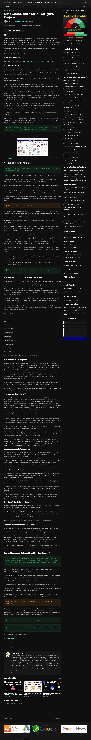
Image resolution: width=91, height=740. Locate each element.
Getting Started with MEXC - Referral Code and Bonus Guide (75, 188)
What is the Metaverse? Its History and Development (73, 69)
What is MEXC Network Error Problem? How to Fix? (75, 215)
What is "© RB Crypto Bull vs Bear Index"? (73, 94)
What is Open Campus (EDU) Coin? (72, 132)
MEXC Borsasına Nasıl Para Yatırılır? (72, 195)
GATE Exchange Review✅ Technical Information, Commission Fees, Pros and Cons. (74, 175)
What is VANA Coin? (68, 163)
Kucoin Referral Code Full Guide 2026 (72, 254)
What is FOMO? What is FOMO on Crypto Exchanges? (73, 110)
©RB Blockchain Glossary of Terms (32, 693)
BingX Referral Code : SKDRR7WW (72, 288)
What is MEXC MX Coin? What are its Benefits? (75, 212)
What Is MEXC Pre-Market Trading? (72, 219)
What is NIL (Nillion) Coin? (69, 129)
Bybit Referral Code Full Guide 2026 (72, 265)
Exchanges (38, 2)
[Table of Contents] (14, 30)
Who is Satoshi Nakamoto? (70, 73)
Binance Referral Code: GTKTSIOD (71, 310)
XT (62, 6)
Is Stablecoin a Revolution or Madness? (73, 86)
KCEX (38, 6)
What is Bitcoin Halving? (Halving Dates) (73, 60)
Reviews (29, 2)
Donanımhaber (8, 642)
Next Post (57, 718)
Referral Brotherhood (19, 653)
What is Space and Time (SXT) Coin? (72, 152)
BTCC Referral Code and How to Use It (73, 273)
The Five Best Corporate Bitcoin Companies (74, 89)
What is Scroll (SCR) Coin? (69, 149)
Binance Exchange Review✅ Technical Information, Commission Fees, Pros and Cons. (74, 171)
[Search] (85, 2)
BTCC (34, 6)
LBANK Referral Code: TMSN (70, 300)
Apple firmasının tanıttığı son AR (22, 532)
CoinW (67, 6)
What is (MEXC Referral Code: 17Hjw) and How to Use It (75, 201)
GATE (16, 6)
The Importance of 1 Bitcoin (70, 57)
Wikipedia (13, 638)
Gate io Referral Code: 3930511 (71, 235)
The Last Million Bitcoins (69, 91)
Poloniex (72, 6)
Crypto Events (59, 2)
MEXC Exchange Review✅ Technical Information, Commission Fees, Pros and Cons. (74, 179)
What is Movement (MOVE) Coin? (71, 127)
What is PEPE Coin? (68, 138)
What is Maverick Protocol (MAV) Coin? (73, 119)
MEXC (12, 6)
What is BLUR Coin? (68, 102)
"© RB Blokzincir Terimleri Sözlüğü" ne (36, 61)
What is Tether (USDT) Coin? (70, 157)
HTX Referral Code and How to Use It (72, 244)
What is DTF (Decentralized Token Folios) (51, 693)
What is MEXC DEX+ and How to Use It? (73, 204)
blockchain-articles (12, 10)
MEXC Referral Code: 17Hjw (70, 197)
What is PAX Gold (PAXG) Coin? (71, 135)
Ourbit (53, 6)
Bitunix (58, 6)
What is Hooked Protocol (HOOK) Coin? (73, 117)
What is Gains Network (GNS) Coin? (72, 114)
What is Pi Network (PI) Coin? (70, 141)
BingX (48, 6)
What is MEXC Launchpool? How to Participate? (72, 208)
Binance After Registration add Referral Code (74, 307)
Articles (20, 2)
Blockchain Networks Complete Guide (72, 55)
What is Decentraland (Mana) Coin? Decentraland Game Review (72, 106)
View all (59, 678)
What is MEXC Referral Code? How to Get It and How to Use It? (74, 222)
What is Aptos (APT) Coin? (70, 97)
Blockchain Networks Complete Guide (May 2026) (13, 693)
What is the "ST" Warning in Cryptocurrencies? (75, 160)
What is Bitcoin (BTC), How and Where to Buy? (75, 100)
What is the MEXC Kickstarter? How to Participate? (72, 226)
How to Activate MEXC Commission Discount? (74, 192)
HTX (20, 6)
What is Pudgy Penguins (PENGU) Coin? (73, 143)
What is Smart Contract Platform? (71, 66)
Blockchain (48, 2)
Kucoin (25, 6)
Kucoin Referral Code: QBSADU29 (71, 257)
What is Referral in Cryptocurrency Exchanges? (75, 146)
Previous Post (8, 718)
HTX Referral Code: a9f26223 (70, 247)
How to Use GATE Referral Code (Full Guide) (74, 237)
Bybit (30, 6)
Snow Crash (7, 175)
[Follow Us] (83, 6)
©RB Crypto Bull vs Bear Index (71, 80)
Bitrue (43, 6)
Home (14, 2)
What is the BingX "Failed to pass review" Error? (73, 291)
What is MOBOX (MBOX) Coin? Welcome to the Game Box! (75, 123)
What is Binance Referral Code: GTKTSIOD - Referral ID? (74, 313)
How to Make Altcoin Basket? (70, 83)
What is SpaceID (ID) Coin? (70, 155)
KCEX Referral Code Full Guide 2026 (72, 281)
